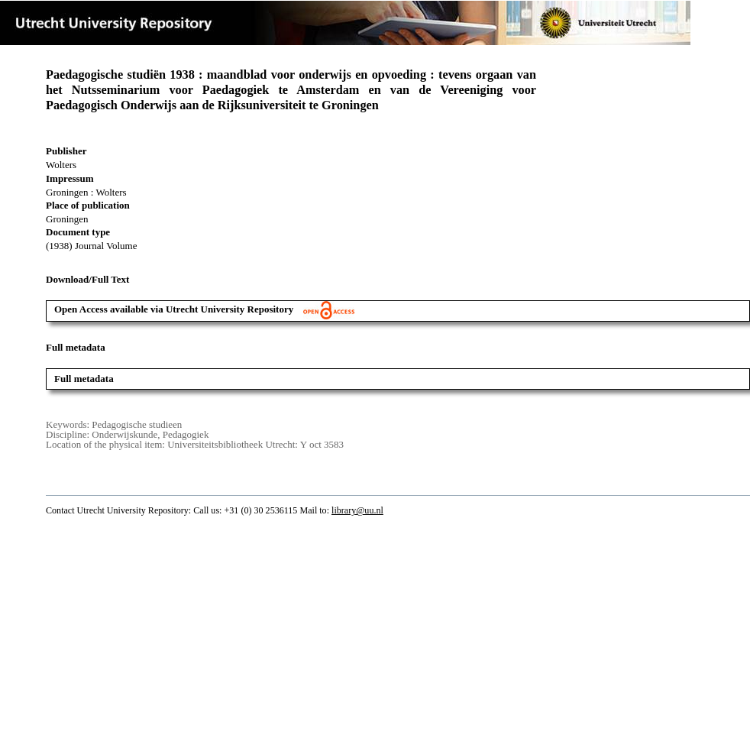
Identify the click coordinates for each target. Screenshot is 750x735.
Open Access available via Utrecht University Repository (204, 309)
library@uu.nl (357, 510)
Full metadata (84, 378)
